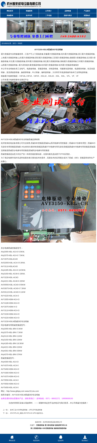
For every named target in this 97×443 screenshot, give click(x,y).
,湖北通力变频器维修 (51, 61)
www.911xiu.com (32, 391)
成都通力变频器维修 (77, 58)
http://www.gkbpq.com (15, 391)
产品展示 (87, 11)
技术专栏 (29, 15)
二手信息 (48, 15)
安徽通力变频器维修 (52, 54)
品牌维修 (68, 11)
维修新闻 (29, 11)
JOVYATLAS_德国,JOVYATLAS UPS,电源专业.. (27, 413)
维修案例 (10, 15)
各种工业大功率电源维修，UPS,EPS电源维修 (26, 410)
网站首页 (10, 11)
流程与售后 (68, 15)
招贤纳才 (87, 15)
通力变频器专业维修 (9, 54)
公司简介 (48, 11)
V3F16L (22, 76)
